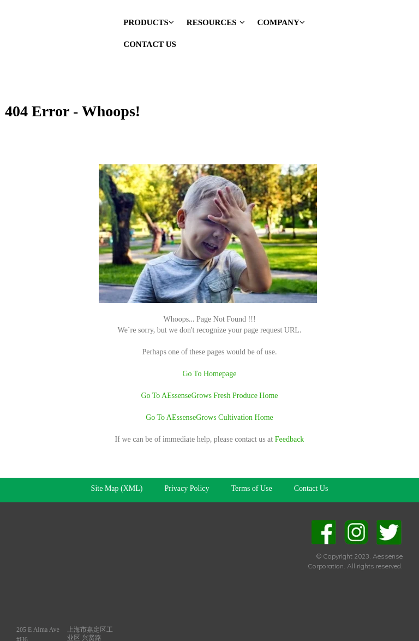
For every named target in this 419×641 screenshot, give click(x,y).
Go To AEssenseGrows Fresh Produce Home (209, 360)
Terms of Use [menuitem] (251, 453)
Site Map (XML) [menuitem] (117, 453)
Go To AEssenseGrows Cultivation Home (209, 382)
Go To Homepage (209, 338)
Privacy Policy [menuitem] (187, 453)
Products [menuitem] (148, 22)
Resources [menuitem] (216, 22)
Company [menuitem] (281, 22)
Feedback (289, 404)
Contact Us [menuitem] (149, 44)
